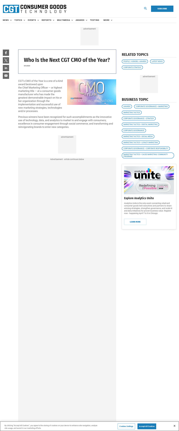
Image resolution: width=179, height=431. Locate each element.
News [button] (6, 20)
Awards (126, 106)
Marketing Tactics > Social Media (138, 136)
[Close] (174, 426)
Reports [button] (46, 20)
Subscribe (162, 8)
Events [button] (32, 20)
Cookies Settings (126, 426)
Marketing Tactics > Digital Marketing (140, 124)
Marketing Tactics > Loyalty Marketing (140, 142)
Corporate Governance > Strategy (138, 118)
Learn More (135, 222)
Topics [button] (18, 20)
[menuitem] (8, 20)
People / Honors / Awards (134, 61)
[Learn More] (149, 180)
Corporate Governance (133, 130)
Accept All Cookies (147, 426)
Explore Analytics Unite (139, 198)
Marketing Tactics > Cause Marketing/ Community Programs (145, 155)
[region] (89, 426)
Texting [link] (94, 20)
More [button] (106, 20)
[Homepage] (34, 9)
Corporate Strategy (132, 67)
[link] (6, 53)
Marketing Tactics (131, 112)
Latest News (157, 61)
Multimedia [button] (63, 20)
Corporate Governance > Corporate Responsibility (145, 148)
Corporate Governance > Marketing (152, 106)
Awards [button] (80, 20)
